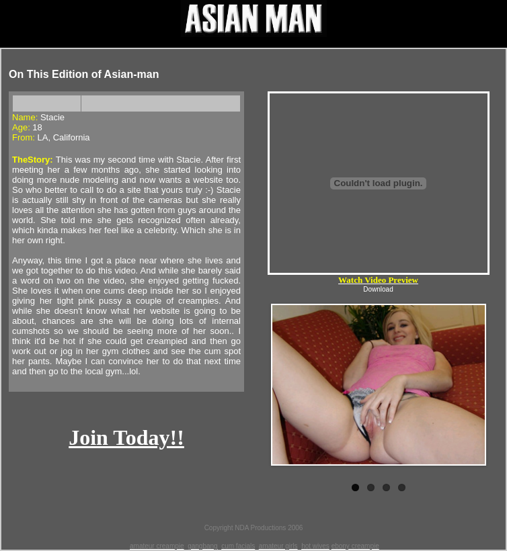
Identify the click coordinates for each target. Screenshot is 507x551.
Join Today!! (126, 437)
